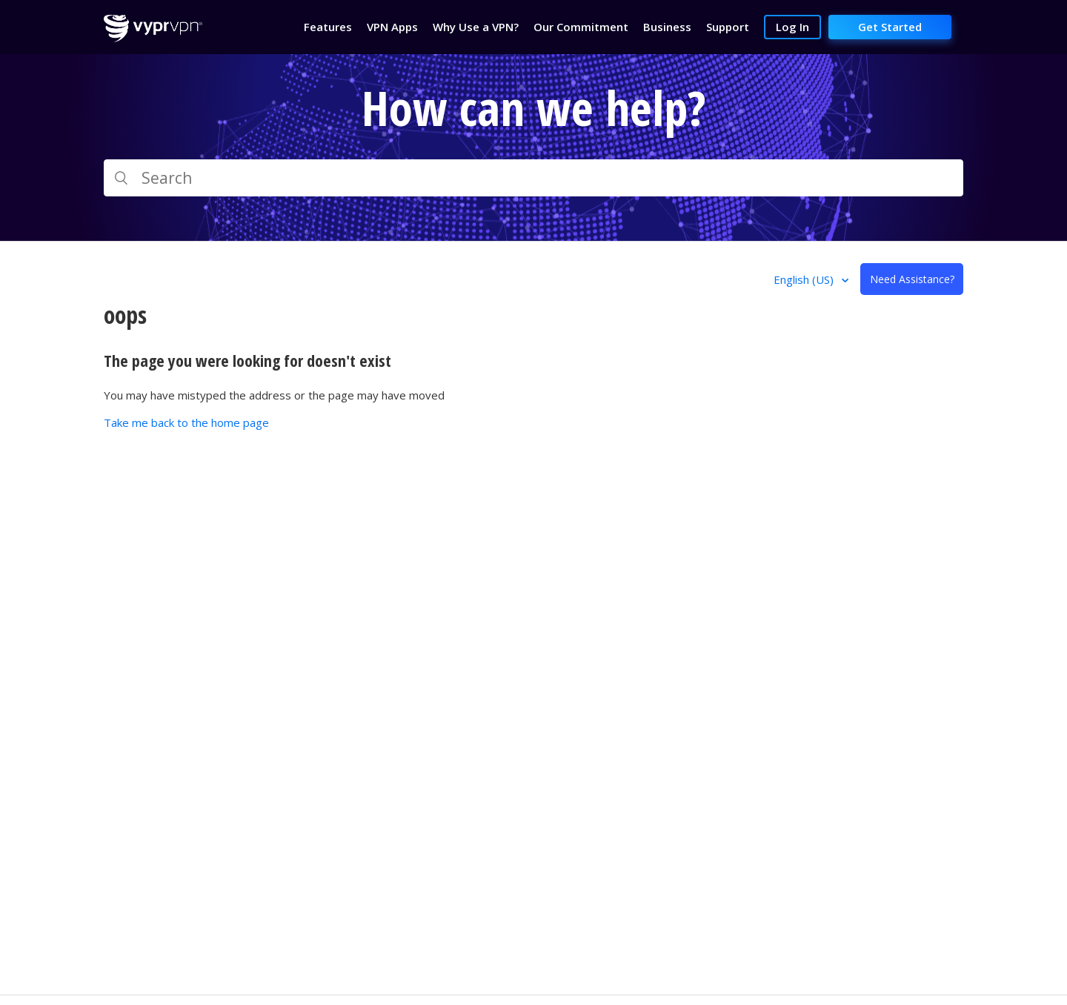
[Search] (533, 177)
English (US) (805, 279)
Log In (792, 26)
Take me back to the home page (186, 422)
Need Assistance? (912, 279)
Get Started (890, 26)
